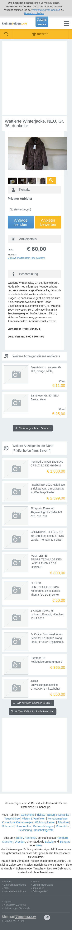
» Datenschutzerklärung (14, 884)
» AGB (5, 888)
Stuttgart (65, 841)
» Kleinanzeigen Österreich (16, 908)
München (7, 841)
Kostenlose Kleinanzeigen (17, 822)
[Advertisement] (36, 78)
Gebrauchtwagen (43, 826)
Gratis (42, 21)
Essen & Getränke (58, 814)
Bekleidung (25, 830)
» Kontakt (36, 881)
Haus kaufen (23, 826)
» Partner (6, 901)
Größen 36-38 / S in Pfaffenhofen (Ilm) (32, 711)
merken (40, 34)
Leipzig (49, 841)
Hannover (30, 837)
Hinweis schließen (34, 13)
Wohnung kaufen (45, 822)
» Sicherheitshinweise (42, 884)
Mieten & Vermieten (33, 818)
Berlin (19, 837)
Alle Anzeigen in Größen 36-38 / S (32, 703)
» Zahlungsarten (39, 891)
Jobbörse (63, 822)
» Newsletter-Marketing (14, 905)
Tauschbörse (12, 818)
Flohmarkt (8, 826)
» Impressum (37, 888)
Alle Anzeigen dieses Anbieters (32, 428)
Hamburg (62, 837)
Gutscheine (28, 814)
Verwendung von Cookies (46, 9)
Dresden (20, 841)
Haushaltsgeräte (44, 830)
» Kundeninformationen (14, 891)
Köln (39, 845)
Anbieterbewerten (48, 222)
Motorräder (62, 826)
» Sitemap (7, 881)
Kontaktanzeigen (58, 818)
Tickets (41, 814)
